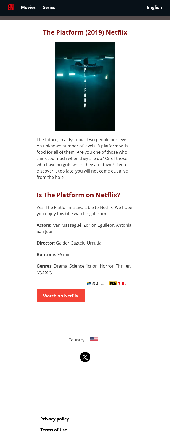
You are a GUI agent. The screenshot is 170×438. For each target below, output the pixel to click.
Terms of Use (53, 430)
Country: (85, 340)
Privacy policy (54, 419)
